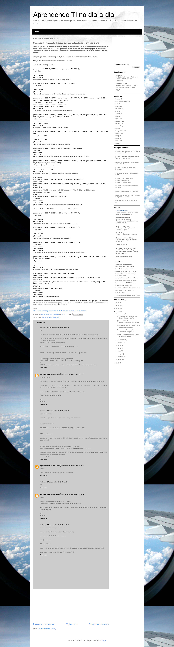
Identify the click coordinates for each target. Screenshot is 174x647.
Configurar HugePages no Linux (125, 280)
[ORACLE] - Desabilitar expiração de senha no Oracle (128, 335)
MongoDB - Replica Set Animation (126, 234)
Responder (43, 368)
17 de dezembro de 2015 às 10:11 (73, 465)
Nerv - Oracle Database (124, 256)
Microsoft (118, 121)
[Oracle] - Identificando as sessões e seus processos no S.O (127, 157)
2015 (118, 306)
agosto (120, 345)
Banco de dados (47, 317)
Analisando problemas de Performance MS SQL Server (124, 265)
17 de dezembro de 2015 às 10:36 (58, 525)
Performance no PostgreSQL (124, 290)
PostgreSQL (57, 317)
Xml (116, 143)
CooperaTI (119, 75)
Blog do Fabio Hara (122, 226)
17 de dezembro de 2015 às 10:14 (58, 482)
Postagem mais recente (43, 624)
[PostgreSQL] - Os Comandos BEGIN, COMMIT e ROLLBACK (128, 322)
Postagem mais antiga (99, 624)
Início (37, 32)
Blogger (104, 640)
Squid (117, 138)
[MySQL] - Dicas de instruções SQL (126, 191)
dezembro (121, 314)
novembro (121, 340)
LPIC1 (117, 118)
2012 (118, 363)
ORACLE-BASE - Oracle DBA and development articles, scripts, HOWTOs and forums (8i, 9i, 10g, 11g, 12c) (127, 250)
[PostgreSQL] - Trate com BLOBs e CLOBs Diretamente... (128, 326)
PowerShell (119, 133)
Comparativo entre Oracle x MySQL (126, 278)
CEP (116, 104)
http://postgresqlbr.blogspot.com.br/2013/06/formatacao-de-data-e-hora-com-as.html (60, 311)
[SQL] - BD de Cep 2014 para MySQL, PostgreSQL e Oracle (127, 196)
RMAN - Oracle (120, 293)
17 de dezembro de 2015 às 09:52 (58, 411)
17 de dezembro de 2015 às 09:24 (58, 327)
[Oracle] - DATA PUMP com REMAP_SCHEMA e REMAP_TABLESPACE (124, 180)
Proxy (117, 136)
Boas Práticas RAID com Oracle (125, 271)
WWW (117, 140)
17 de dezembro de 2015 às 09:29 (73, 374)
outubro (120, 342)
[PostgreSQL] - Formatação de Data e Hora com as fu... (127, 317)
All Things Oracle (122, 210)
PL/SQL (118, 128)
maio (119, 351)
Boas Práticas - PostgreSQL (124, 269)
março (120, 354)
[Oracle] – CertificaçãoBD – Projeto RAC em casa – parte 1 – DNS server (126, 87)
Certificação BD (121, 84)
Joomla (117, 113)
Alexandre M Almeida (123, 217)
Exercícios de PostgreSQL (123, 285)
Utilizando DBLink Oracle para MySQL (127, 295)
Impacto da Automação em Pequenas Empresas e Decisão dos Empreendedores (127, 221)
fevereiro (121, 356)
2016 (118, 303)
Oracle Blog (120, 233)
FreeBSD (118, 109)
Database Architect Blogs (124, 238)
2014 (118, 308)
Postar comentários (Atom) (47, 629)
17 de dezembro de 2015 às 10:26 (73, 494)
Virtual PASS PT (121, 245)
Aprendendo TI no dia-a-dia (73, 14)
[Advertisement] (71, 606)
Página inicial (71, 624)
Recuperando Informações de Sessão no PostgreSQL (126, 330)
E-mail (117, 106)
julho (119, 348)
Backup (117, 99)
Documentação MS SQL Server (125, 283)
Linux (117, 116)
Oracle (117, 126)
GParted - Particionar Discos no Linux (127, 288)
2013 (118, 311)
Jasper (117, 111)
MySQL (117, 123)
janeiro (120, 359)
